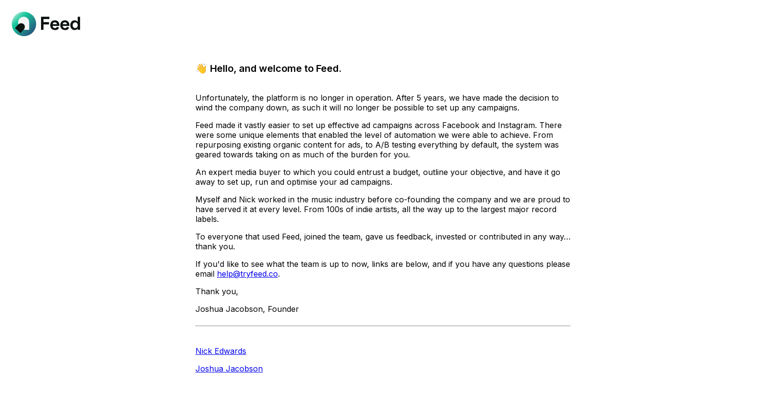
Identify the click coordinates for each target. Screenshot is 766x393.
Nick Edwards (220, 351)
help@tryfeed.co (247, 274)
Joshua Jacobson (229, 368)
